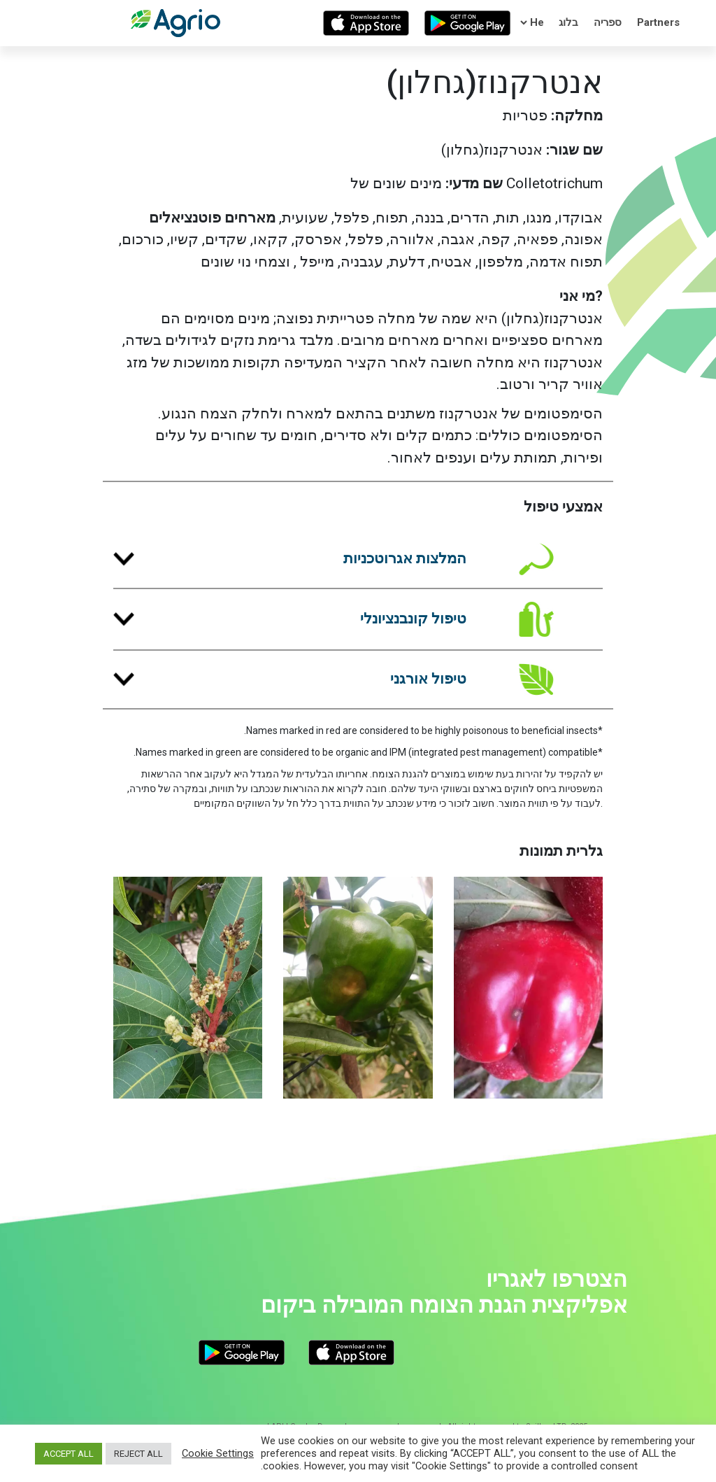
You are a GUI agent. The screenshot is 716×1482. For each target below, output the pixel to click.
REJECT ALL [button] (138, 1453)
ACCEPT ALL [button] (68, 1453)
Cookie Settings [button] (218, 1453)
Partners (658, 22)
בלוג (568, 22)
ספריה (608, 22)
